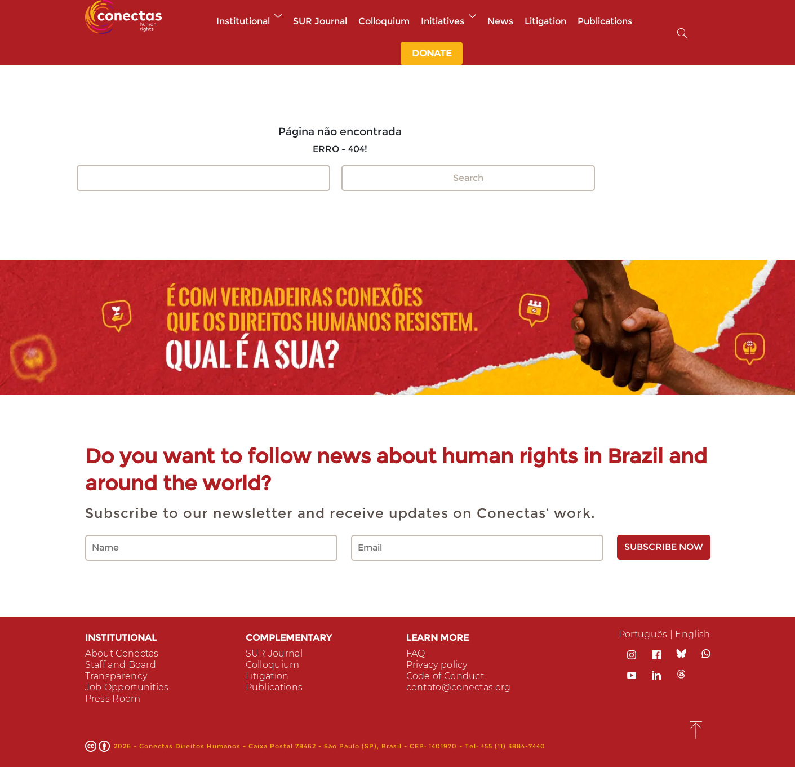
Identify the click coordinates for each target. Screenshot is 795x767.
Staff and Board (121, 664)
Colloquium (384, 21)
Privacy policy (437, 664)
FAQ (415, 653)
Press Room (113, 698)
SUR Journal (320, 21)
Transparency (116, 676)
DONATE (431, 53)
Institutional (249, 21)
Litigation (545, 21)
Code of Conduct (445, 676)
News (500, 21)
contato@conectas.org (458, 687)
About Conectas (122, 653)
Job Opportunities (127, 687)
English (692, 634)
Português (643, 634)
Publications (605, 21)
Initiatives (448, 21)
